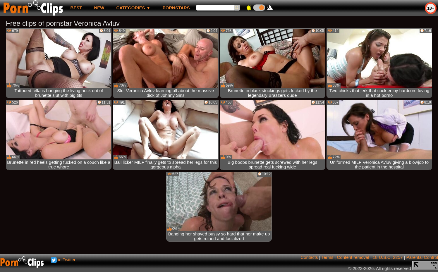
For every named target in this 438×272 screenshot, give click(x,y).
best (76, 7)
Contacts (309, 257)
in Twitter (63, 259)
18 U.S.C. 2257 (388, 257)
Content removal (353, 257)
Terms (327, 257)
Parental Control (422, 257)
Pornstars (176, 7)
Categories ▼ (133, 7)
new (99, 7)
